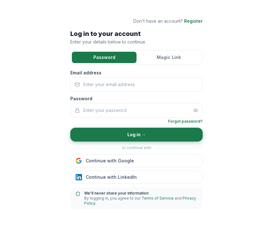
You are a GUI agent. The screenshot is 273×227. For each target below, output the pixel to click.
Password (104, 57)
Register (193, 21)
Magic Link (169, 57)
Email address (86, 72)
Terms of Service (158, 198)
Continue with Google (105, 161)
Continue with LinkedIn (106, 177)
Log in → (136, 134)
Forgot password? (185, 121)
